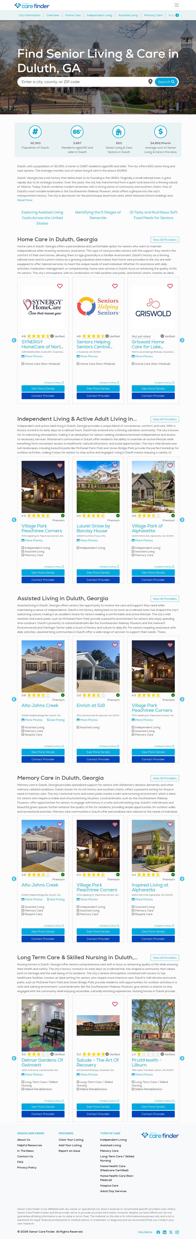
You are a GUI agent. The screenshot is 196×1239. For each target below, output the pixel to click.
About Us (23, 1140)
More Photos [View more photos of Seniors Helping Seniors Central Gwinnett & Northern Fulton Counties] (87, 356)
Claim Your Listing (71, 1140)
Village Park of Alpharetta (147, 528)
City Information (29, 15)
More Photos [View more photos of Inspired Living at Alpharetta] (142, 899)
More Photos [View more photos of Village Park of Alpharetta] (142, 540)
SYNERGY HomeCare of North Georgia (42, 346)
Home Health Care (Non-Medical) (117, 1178)
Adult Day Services (113, 1191)
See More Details (43, 388)
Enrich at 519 (91, 705)
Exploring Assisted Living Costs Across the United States (42, 218)
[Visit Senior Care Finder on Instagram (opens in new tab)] (177, 1232)
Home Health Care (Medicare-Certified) (114, 1168)
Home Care (73, 15)
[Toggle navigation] (177, 5)
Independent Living (99, 15)
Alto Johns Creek (40, 705)
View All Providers (165, 240)
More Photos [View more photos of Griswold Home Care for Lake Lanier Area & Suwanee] (142, 356)
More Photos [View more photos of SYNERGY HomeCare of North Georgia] (32, 356)
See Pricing (56, 720)
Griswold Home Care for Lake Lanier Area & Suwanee (148, 349)
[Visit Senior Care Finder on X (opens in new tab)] (171, 1232)
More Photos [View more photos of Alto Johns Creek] (32, 720)
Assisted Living (128, 15)
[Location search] (98, 82)
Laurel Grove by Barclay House (93, 528)
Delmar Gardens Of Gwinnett (42, 1062)
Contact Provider (42, 396)
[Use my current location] (150, 82)
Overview (52, 15)
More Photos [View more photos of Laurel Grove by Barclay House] (87, 540)
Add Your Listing (70, 1145)
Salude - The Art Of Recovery (98, 1062)
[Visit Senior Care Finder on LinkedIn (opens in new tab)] (164, 1232)
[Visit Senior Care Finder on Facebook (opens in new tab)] (158, 1232)
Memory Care (153, 15)
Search (166, 82)
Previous (14, 340)
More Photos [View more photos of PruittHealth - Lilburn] (142, 1074)
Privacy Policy (27, 1167)
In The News (25, 1151)
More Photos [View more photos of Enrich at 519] (87, 720)
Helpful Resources (29, 1145)
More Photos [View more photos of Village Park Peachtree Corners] (32, 540)
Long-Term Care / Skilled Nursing (117, 1158)
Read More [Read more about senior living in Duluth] (24, 200)
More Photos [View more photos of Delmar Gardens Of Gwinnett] (32, 1074)
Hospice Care (109, 1185)
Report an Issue (69, 1151)
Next (182, 340)
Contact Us (25, 1156)
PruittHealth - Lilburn (147, 1062)
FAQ (20, 1162)
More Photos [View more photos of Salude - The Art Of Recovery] (87, 1074)
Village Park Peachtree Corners (42, 528)
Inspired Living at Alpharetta (150, 887)
